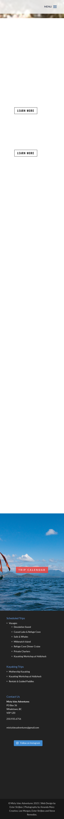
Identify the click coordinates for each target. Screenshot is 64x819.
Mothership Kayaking (19, 671)
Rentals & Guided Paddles (21, 681)
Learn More (25, 111)
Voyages (13, 623)
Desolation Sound (22, 627)
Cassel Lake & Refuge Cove (27, 632)
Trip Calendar (32, 569)
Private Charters (22, 651)
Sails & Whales (21, 636)
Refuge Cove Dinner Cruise (27, 646)
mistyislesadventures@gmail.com (22, 727)
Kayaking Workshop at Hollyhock (30, 656)
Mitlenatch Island (22, 641)
